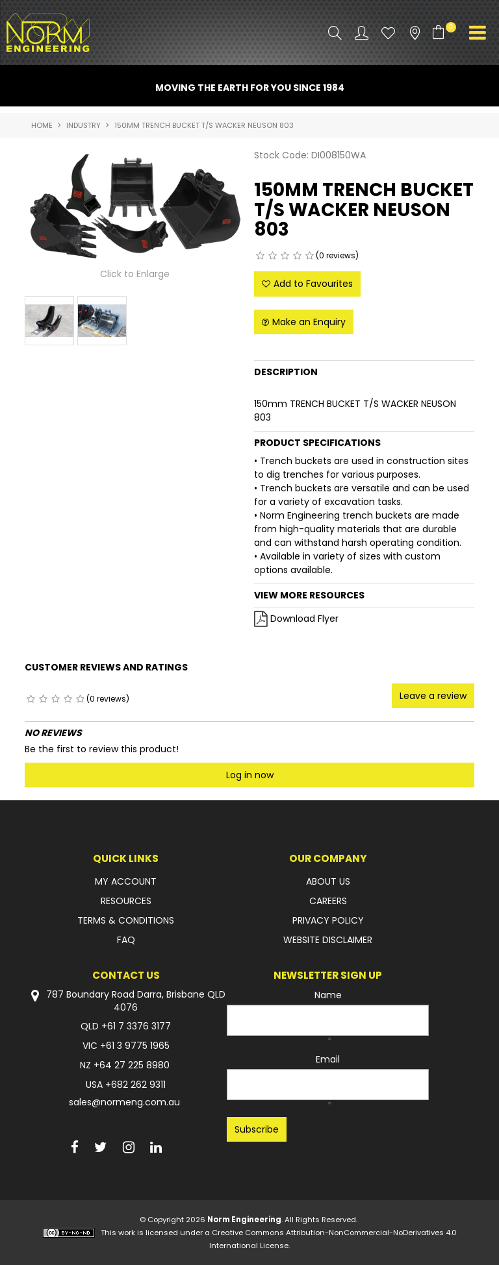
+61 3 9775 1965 (135, 1045)
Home (42, 125)
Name (328, 995)
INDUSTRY (83, 125)
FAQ (126, 939)
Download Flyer (304, 618)
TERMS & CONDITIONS (125, 920)
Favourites (388, 33)
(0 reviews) (337, 255)
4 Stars (297, 256)
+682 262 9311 (135, 1084)
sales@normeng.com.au (124, 1102)
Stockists (415, 33)
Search (335, 33)
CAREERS (328, 900)
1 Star (260, 256)
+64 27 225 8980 (132, 1065)
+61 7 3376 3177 (136, 1026)
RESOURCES (126, 900)
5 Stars (309, 256)
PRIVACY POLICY (328, 920)
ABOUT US (328, 881)
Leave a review (433, 695)
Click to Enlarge (135, 273)
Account (361, 33)
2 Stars (272, 256)
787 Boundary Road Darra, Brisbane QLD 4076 (125, 1001)
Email (328, 1059)
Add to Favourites (313, 283)
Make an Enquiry (309, 321)
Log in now (250, 774)
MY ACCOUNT (126, 881)
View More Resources (309, 595)
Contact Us (126, 975)
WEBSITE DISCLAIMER (327, 939)
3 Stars (284, 256)
